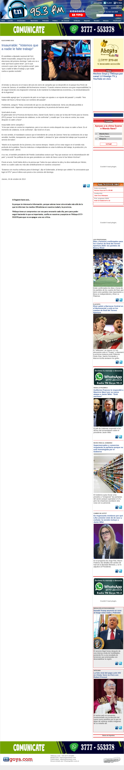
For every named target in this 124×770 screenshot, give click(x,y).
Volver (46, 225)
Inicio (3, 20)
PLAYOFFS (96, 304)
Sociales (97, 20)
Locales (10, 20)
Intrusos (105, 20)
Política (54, 20)
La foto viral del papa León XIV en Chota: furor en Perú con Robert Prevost (107, 675)
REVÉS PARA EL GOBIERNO (103, 443)
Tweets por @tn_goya (103, 115)
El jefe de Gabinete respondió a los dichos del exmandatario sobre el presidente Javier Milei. (107, 430)
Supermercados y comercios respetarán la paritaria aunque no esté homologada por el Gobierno (108, 448)
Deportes (87, 20)
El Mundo (77, 20)
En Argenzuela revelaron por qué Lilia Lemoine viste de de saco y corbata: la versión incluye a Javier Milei (108, 519)
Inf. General (65, 20)
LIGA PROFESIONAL (100, 239)
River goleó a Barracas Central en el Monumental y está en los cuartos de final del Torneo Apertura (108, 309)
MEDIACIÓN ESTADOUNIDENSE (104, 608)
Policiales (45, 20)
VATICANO (97, 670)
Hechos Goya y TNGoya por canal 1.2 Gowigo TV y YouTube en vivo (108, 76)
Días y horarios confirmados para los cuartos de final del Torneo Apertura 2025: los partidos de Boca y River (108, 244)
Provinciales (21, 20)
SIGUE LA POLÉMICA (101, 387)
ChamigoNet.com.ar (71, 761)
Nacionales (34, 20)
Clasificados (117, 20)
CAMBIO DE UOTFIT (100, 513)
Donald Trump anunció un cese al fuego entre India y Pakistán (108, 611)
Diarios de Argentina (108, 735)
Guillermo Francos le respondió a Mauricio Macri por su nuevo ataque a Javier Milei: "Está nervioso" (108, 393)
